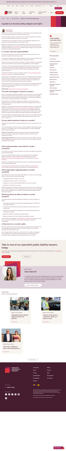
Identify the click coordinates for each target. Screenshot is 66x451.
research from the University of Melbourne (24, 108)
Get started (52, 51)
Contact (49, 370)
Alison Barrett (9, 30)
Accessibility (36, 378)
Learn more (26, 256)
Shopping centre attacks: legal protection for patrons (20, 316)
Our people (36, 367)
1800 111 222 (11, 387)
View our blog (32, 359)
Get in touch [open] (57, 447)
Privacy (35, 372)
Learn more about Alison (32, 285)
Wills (51, 12)
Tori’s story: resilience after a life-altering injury (11, 347)
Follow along (7, 391)
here (56, 2)
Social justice (50, 375)
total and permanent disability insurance (16, 158)
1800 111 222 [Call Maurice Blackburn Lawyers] (59, 8)
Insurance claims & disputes (42, 13)
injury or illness (12, 166)
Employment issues (32, 13)
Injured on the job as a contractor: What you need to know (50, 316)
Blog (48, 372)
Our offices (49, 378)
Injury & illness (16, 13)
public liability (21, 218)
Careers (35, 380)
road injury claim (29, 218)
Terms (34, 370)
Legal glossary (36, 375)
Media (48, 367)
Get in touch (59, 12)
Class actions (24, 13)
